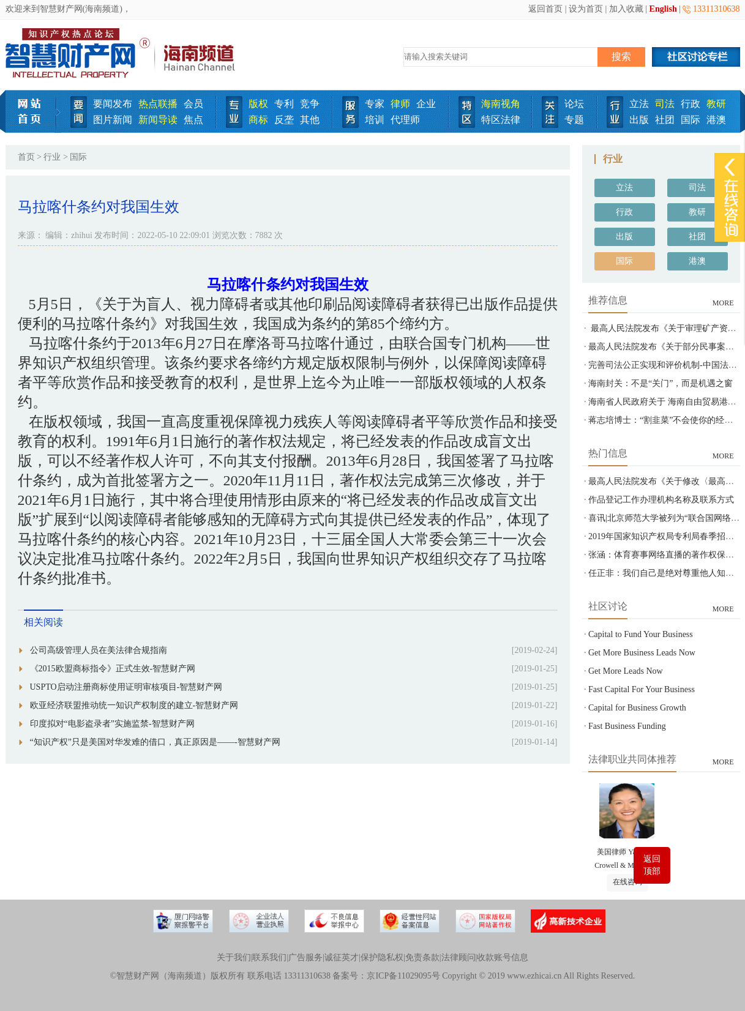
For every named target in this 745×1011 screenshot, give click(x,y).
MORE (723, 303)
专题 (574, 119)
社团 (665, 119)
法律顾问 (458, 957)
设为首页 (586, 8)
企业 (426, 104)
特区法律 (500, 119)
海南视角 (500, 104)
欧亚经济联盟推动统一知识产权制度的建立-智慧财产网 (134, 705)
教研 (716, 104)
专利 (284, 104)
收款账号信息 (502, 957)
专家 (374, 104)
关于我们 (234, 957)
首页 (26, 157)
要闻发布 (112, 104)
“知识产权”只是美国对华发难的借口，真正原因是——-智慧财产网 (155, 742)
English (663, 8)
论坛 (574, 104)
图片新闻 (112, 119)
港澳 (716, 119)
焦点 (193, 119)
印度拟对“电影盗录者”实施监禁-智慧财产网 (112, 723)
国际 (690, 119)
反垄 (284, 119)
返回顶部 (652, 865)
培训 (374, 119)
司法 (665, 104)
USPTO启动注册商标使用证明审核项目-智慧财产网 (126, 687)
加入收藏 (626, 8)
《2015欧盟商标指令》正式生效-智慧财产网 (113, 668)
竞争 (310, 104)
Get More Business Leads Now (641, 652)
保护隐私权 (382, 957)
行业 (52, 157)
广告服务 (305, 957)
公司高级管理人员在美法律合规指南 (98, 650)
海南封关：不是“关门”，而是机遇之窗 (660, 383)
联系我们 (269, 957)
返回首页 (545, 8)
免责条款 (422, 957)
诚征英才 (341, 957)
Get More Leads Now (625, 671)
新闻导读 (158, 119)
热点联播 (158, 104)
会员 (193, 104)
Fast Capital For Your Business (641, 689)
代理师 (405, 119)
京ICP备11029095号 (403, 975)
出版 (639, 119)
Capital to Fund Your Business (640, 634)
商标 (258, 119)
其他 (310, 119)
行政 (690, 104)
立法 (639, 104)
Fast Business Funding (627, 726)
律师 (400, 104)
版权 (258, 104)
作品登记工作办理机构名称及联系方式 (661, 499)
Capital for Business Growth (637, 707)
